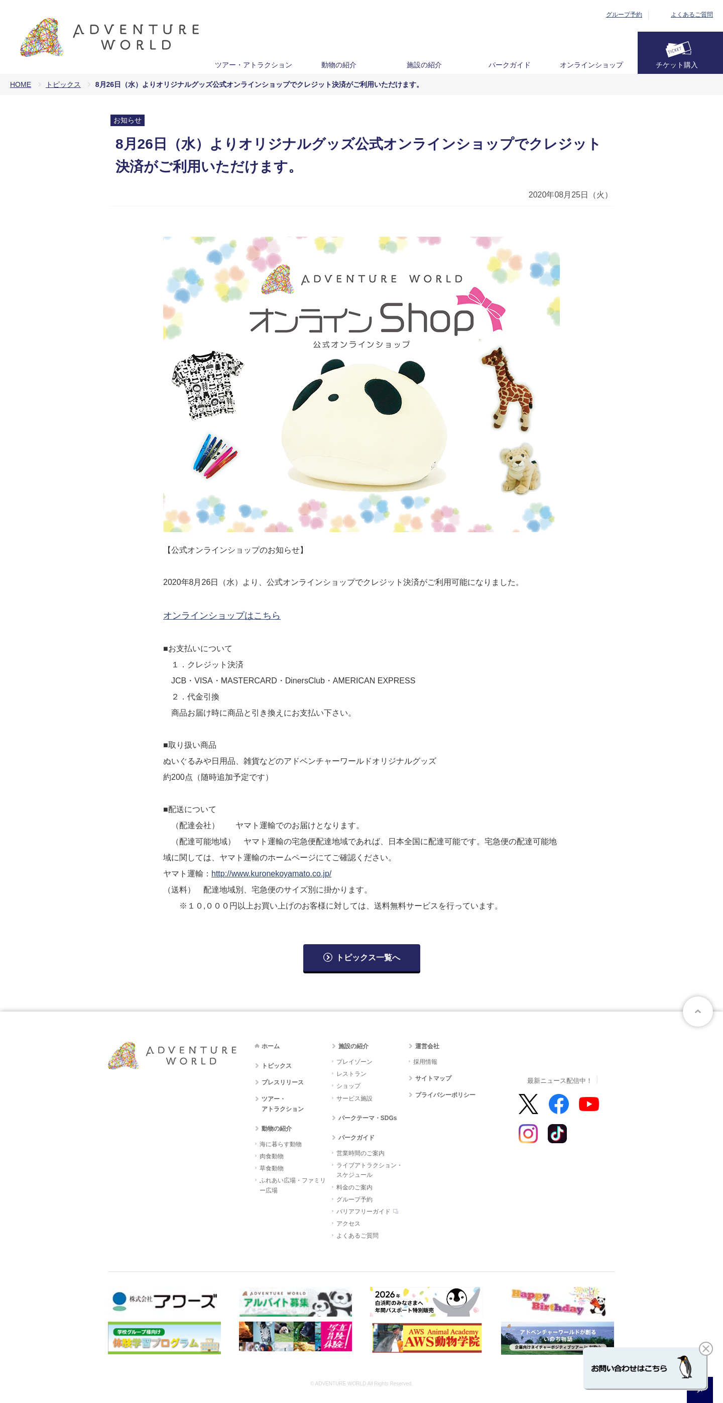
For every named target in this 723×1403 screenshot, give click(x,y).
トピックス (63, 84)
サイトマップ (433, 1078)
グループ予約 (624, 14)
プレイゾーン (354, 1061)
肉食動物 (272, 1156)
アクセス (348, 1223)
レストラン (351, 1073)
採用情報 (425, 1061)
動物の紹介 (338, 65)
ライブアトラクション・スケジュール (369, 1170)
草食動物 (272, 1168)
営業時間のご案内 (360, 1153)
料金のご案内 (354, 1187)
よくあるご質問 (692, 14)
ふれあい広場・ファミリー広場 (293, 1185)
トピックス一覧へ (368, 957)
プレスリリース (283, 1082)
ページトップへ (698, 1011)
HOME (20, 84)
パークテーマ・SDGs (367, 1118)
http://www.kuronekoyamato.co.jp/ (271, 873)
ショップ (348, 1085)
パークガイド (510, 65)
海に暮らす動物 (281, 1144)
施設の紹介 (424, 65)
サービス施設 (354, 1098)
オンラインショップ (591, 65)
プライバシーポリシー (445, 1094)
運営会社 (427, 1046)
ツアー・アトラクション (253, 65)
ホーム (271, 1046)
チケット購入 (677, 65)
